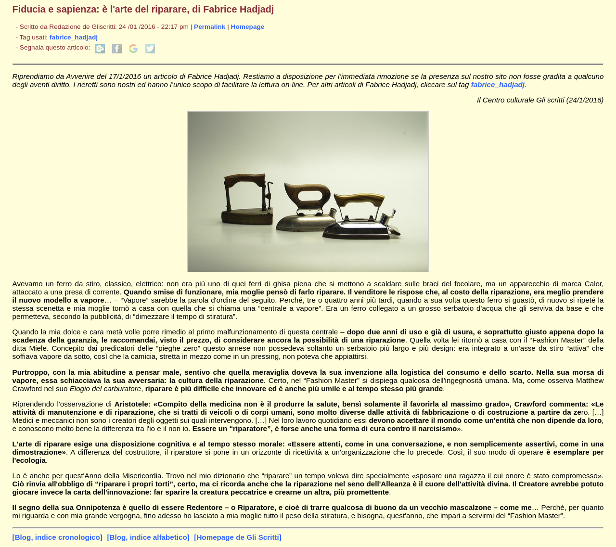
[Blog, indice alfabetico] (148, 537)
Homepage (248, 26)
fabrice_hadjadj (74, 37)
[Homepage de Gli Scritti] (237, 537)
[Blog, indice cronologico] (58, 537)
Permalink (209, 26)
